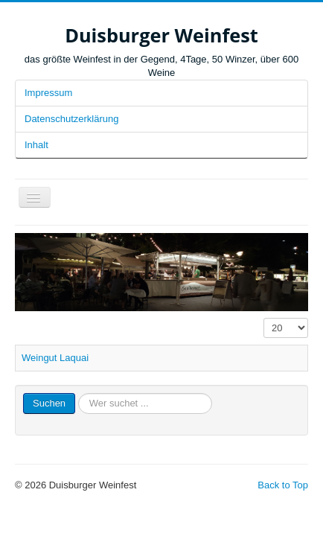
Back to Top (283, 485)
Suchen (49, 403)
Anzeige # (263, 318)
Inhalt (36, 144)
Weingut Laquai (55, 357)
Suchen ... (75, 393)
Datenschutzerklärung (71, 118)
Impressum (48, 92)
